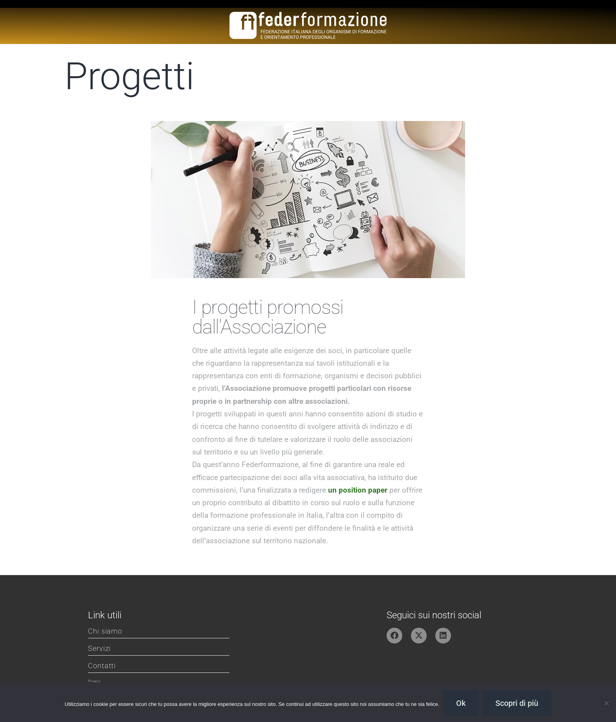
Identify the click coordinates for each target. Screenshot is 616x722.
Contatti (102, 666)
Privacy (94, 681)
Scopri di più (516, 703)
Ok (461, 703)
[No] (606, 703)
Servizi (99, 648)
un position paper (357, 490)
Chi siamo (105, 631)
